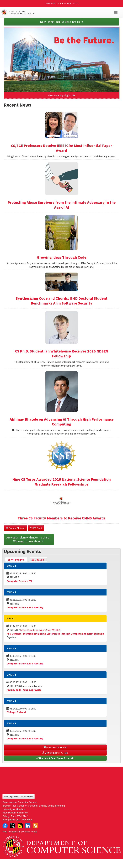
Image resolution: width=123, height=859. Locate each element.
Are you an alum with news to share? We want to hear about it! (28, 539)
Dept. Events (17, 559)
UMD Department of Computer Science (49, 12)
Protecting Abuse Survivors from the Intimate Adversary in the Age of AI (62, 205)
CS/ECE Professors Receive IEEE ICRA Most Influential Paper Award (61, 148)
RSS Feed (36, 528)
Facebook (5, 825)
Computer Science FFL (19, 581)
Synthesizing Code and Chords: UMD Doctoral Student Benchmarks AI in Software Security (61, 301)
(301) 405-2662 (24, 819)
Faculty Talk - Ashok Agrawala (24, 689)
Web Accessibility (11, 831)
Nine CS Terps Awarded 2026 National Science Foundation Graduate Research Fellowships (61, 482)
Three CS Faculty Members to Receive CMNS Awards (62, 518)
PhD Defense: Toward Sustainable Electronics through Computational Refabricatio (55, 633)
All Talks (38, 560)
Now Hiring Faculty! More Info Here (61, 22)
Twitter (12, 825)
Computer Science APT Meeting (24, 607)
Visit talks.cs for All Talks (55, 752)
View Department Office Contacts (18, 796)
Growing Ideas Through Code (61, 257)
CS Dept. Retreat (16, 712)
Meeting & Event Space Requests (55, 758)
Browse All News (15, 528)
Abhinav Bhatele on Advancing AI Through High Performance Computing (61, 422)
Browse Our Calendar (55, 747)
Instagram (20, 825)
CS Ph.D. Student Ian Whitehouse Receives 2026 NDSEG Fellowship (61, 353)
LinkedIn (27, 825)
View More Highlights (61, 95)
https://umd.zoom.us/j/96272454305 (40, 629)
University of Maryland (61, 3)
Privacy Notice (29, 831)
